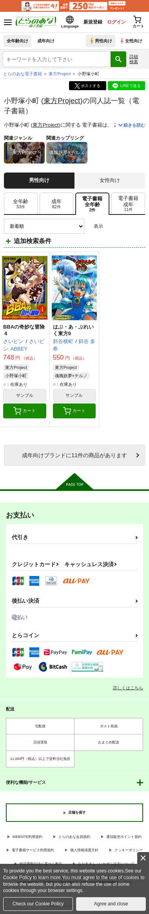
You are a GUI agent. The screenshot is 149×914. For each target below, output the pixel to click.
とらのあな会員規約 (74, 837)
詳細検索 (133, 59)
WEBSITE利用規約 (28, 837)
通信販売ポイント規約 (124, 837)
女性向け (130, 41)
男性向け (100, 41)
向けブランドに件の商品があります (74, 455)
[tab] (21, 204)
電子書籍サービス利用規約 (33, 850)
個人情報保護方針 (84, 850)
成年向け (46, 40)
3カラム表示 (112, 226)
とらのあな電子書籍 (22, 73)
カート (24, 411)
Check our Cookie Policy (38, 904)
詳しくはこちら (128, 687)
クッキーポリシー (128, 850)
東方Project (62, 100)
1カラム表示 (139, 226)
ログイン (116, 22)
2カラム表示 (126, 226)
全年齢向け (17, 40)
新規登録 (93, 22)
